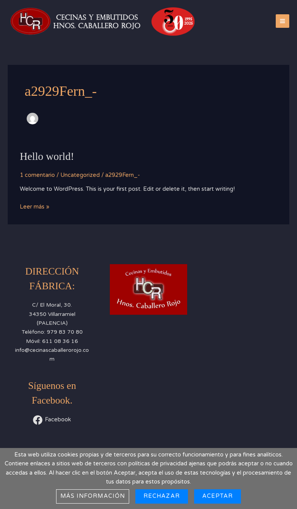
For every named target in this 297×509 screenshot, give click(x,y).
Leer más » (35, 206)
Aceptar (217, 496)
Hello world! (47, 156)
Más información (92, 496)
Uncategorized (80, 175)
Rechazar (161, 496)
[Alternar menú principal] (282, 21)
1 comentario (37, 175)
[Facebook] (52, 420)
